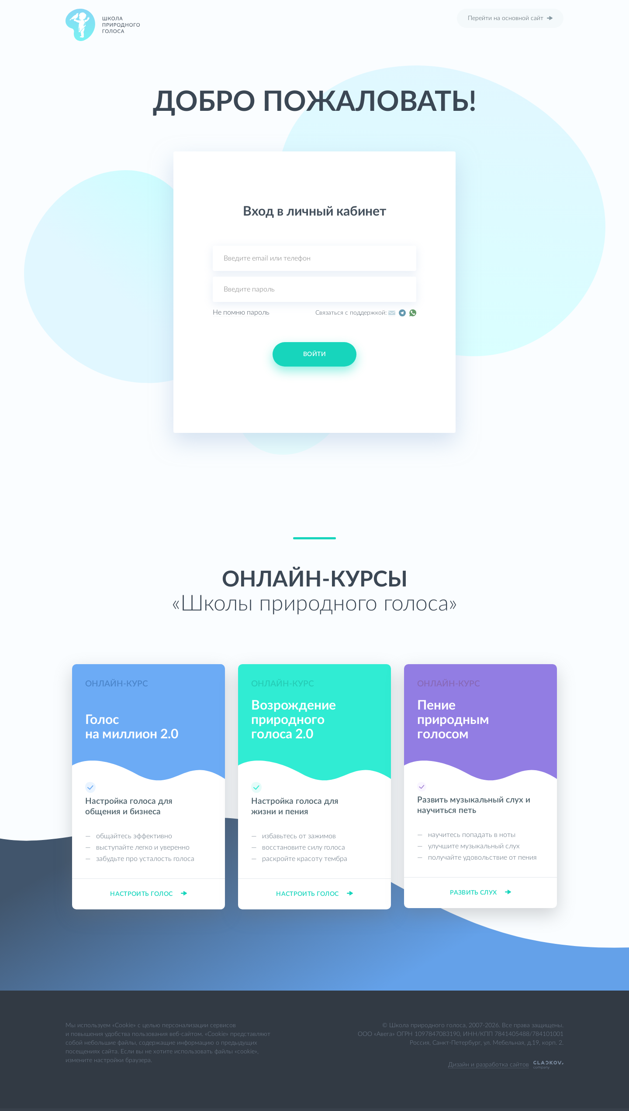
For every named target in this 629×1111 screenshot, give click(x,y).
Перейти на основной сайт (510, 18)
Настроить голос (148, 894)
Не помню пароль (241, 312)
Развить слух (480, 893)
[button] (266, 387)
